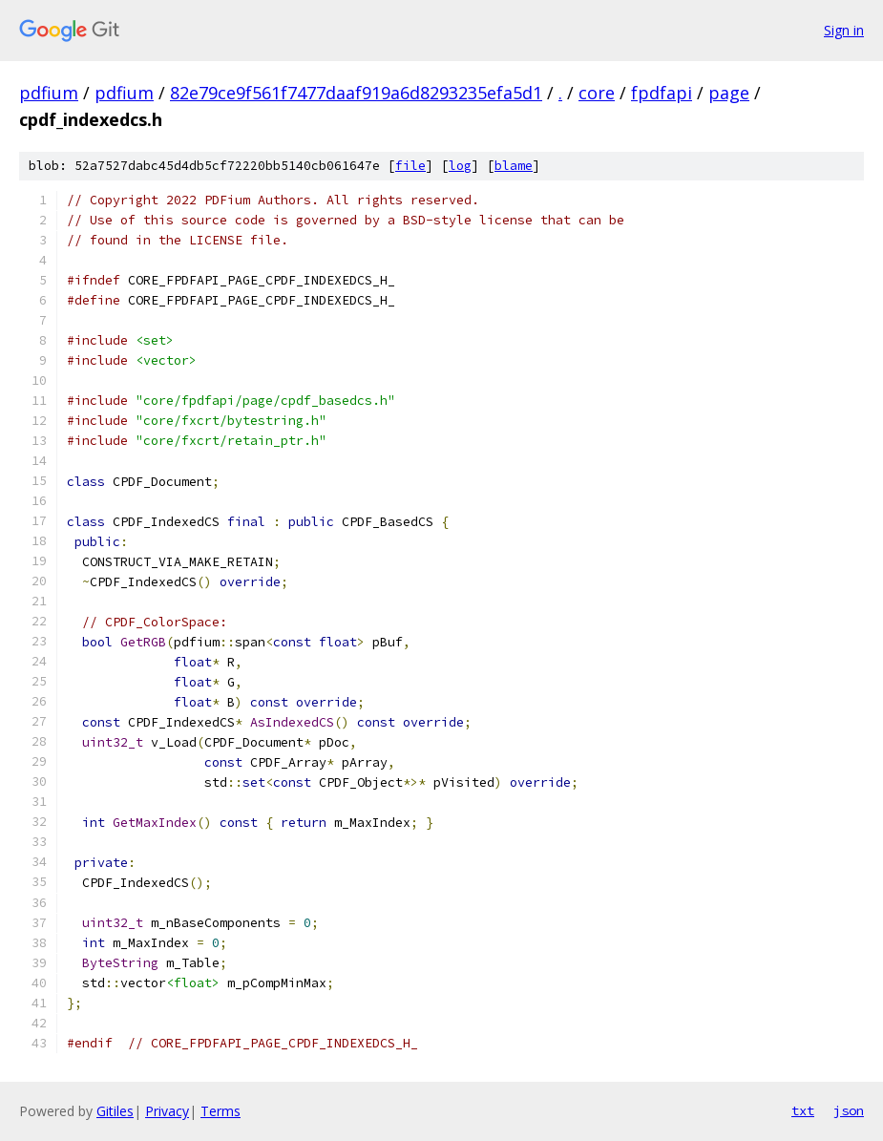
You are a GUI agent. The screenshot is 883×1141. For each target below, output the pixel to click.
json (848, 1110)
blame (513, 166)
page (728, 92)
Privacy (167, 1111)
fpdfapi (661, 92)
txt (802, 1110)
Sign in (844, 30)
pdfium (48, 92)
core (596, 92)
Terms (220, 1111)
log (460, 166)
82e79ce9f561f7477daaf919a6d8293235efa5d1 (356, 92)
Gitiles (115, 1111)
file (410, 166)
